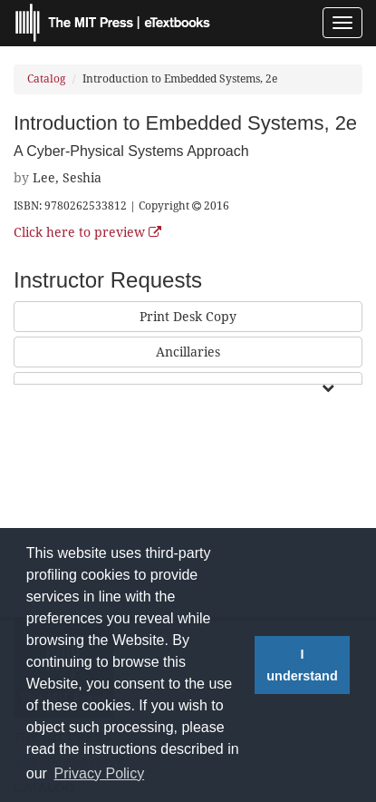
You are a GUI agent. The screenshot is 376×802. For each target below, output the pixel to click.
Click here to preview (87, 232)
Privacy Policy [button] (99, 773)
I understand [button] (301, 665)
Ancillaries (188, 352)
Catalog (46, 79)
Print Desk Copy (188, 316)
